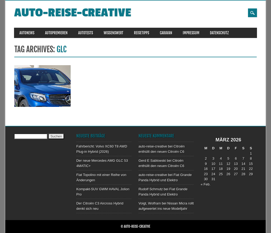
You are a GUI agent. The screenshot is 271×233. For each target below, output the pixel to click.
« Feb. (205, 184)
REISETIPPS (141, 33)
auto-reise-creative (72, 13)
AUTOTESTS (85, 33)
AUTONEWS (26, 33)
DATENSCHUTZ (219, 33)
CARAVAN (166, 33)
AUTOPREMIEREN (56, 33)
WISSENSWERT (114, 33)
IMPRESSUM (191, 33)
